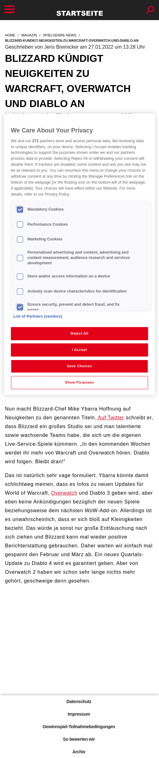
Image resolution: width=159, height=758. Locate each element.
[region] (79, 254)
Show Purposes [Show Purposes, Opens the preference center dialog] (79, 382)
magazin (29, 35)
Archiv (78, 751)
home (10, 35)
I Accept (79, 350)
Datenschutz (79, 701)
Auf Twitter (110, 417)
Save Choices (79, 366)
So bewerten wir (79, 739)
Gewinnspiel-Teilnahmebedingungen (78, 726)
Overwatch (64, 493)
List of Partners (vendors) (37, 316)
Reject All (79, 333)
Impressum (79, 714)
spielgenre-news (59, 35)
